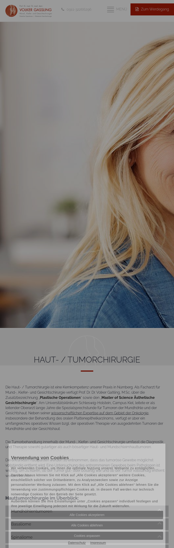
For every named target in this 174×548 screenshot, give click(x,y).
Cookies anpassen (87, 536)
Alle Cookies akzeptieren (87, 515)
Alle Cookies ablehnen (87, 525)
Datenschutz (77, 543)
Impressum (98, 543)
